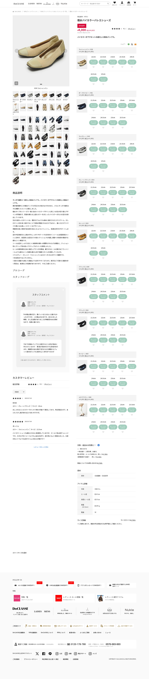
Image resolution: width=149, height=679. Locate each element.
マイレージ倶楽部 (107, 626)
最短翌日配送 (45, 626)
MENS (39, 3)
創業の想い (72, 632)
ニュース (108, 632)
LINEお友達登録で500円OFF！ (59, 584)
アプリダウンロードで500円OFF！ (90, 585)
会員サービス (91, 626)
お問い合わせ (97, 632)
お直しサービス (60, 626)
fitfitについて (61, 632)
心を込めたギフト (76, 626)
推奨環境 (65, 659)
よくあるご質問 (84, 632)
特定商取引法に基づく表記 (50, 659)
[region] (74, 3)
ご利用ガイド (17, 626)
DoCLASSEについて (47, 632)
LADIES (31, 3)
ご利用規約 (16, 659)
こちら (105, 454)
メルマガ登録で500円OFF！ (28, 584)
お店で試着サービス (125, 626)
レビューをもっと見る (41, 447)
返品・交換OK (30, 626)
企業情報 (75, 659)
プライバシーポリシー (31, 659)
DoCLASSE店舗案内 (19, 632)
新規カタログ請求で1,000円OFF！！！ (119, 585)
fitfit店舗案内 (33, 632)
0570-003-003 (113, 644)
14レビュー (48, 384)
